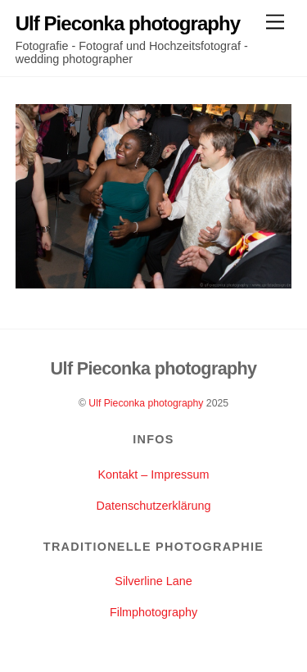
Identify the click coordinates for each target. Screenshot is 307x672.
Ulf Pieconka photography (145, 403)
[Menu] (275, 23)
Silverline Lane (153, 581)
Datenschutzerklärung (154, 505)
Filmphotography (153, 612)
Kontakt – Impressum (154, 474)
